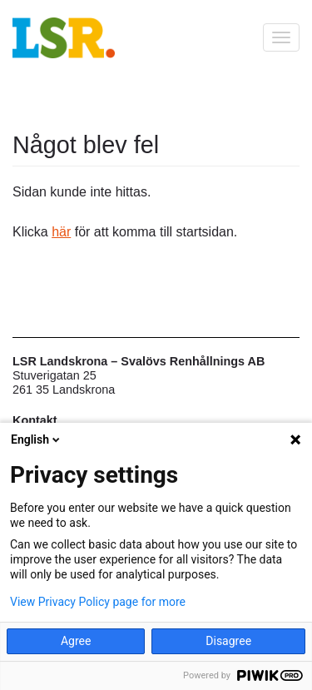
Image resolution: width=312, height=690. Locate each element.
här (61, 232)
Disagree (228, 641)
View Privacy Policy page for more (98, 601)
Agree (76, 641)
